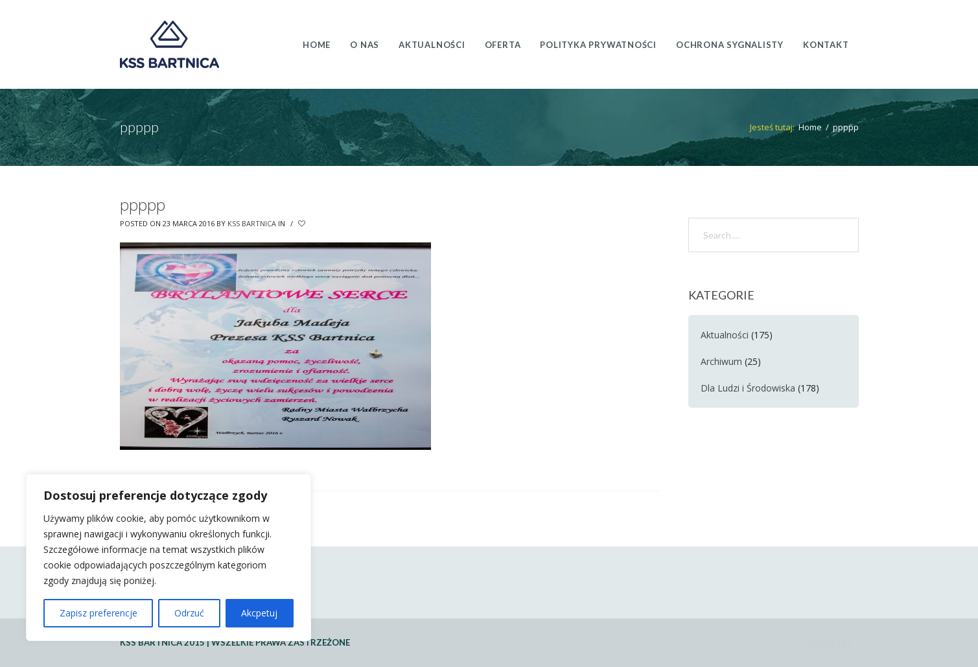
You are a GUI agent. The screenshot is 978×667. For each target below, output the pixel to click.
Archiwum (721, 361)
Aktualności (725, 335)
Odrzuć (189, 613)
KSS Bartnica (251, 223)
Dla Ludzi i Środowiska (748, 388)
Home (810, 127)
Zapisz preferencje (98, 613)
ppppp (142, 204)
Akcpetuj (259, 613)
